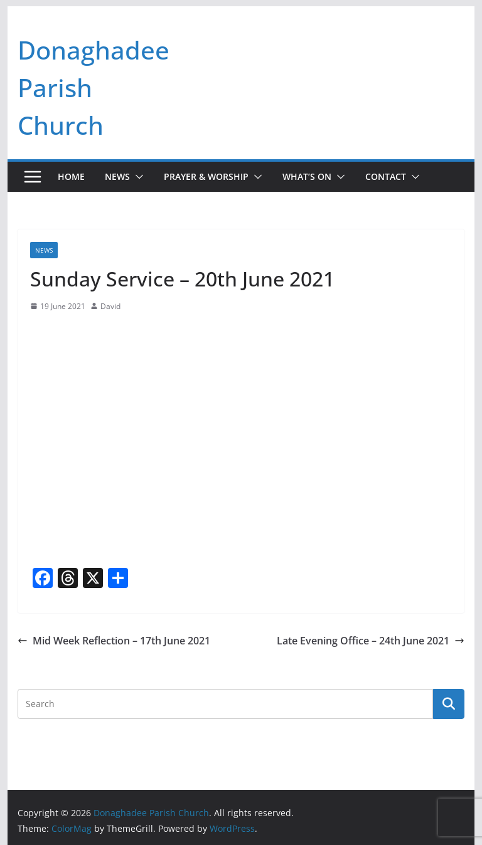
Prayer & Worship (206, 176)
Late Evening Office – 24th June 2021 (370, 641)
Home (71, 176)
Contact (385, 176)
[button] (137, 177)
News (117, 176)
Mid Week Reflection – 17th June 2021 (114, 641)
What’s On (306, 176)
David (110, 306)
